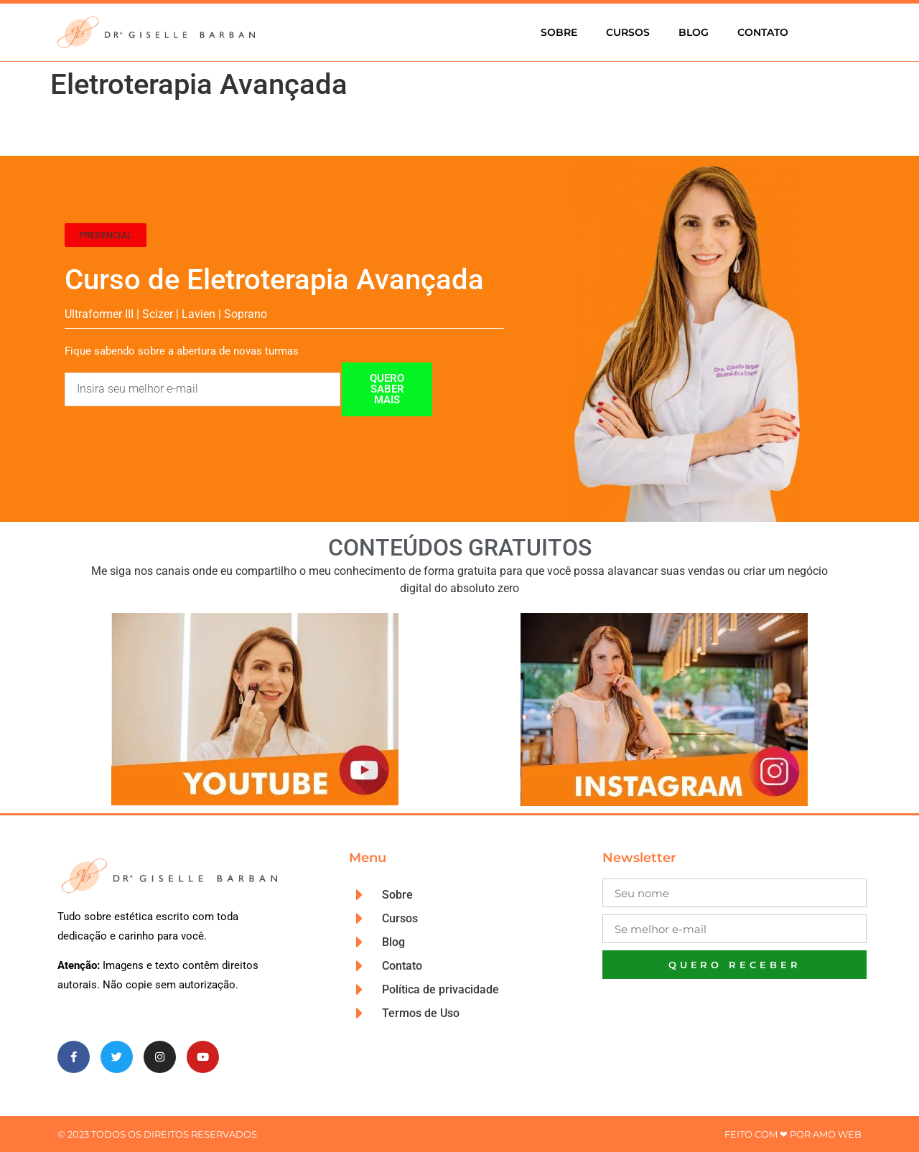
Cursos (628, 32)
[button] (105, 235)
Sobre (559, 32)
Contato (762, 32)
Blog (693, 32)
